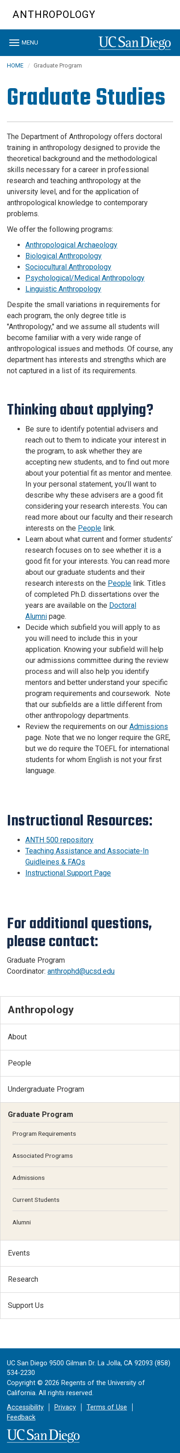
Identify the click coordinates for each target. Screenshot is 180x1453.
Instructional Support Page (68, 873)
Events (19, 1253)
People (19, 1063)
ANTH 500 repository (59, 840)
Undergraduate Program (46, 1089)
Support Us (26, 1305)
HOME (15, 65)
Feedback (21, 1417)
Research (23, 1279)
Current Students (35, 1199)
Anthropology (53, 14)
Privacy (65, 1407)
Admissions (28, 1177)
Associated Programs (42, 1155)
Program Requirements (44, 1133)
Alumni (21, 1222)
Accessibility (25, 1407)
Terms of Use (107, 1407)
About (17, 1036)
